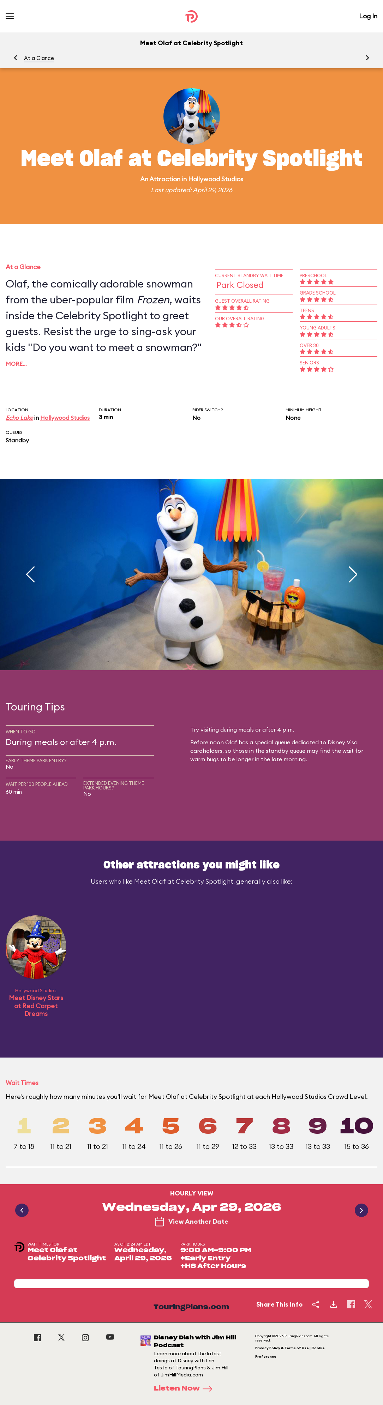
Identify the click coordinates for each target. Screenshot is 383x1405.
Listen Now (185, 1389)
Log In (368, 16)
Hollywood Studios (215, 179)
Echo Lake (19, 417)
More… (16, 363)
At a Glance (39, 58)
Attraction (164, 179)
